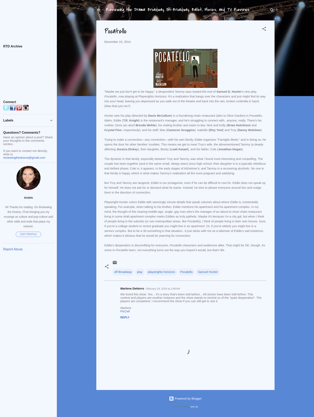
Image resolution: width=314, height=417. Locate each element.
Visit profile (28, 234)
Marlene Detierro (132, 288)
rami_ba (194, 406)
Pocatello (186, 272)
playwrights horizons (161, 272)
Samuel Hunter (208, 272)
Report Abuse (13, 249)
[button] (264, 29)
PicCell (125, 311)
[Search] (272, 11)
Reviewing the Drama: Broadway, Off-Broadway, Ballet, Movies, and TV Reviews (177, 9)
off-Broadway (123, 272)
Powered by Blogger (185, 398)
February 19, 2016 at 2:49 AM (163, 288)
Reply (124, 317)
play (140, 272)
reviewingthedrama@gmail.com (24, 157)
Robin (28, 197)
